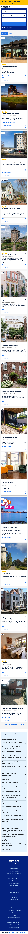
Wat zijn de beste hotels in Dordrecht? (12, 766)
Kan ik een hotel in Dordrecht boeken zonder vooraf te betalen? (12, 743)
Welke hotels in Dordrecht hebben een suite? (12, 787)
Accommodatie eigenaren (14, 910)
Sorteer (18, 33)
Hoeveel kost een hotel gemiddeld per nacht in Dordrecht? (12, 762)
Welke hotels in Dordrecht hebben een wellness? (12, 816)
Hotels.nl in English (14, 902)
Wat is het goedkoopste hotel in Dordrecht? (10, 783)
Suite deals (14, 876)
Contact (14, 913)
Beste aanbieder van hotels (14, 922)
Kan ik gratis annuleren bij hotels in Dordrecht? (11, 752)
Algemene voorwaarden (14, 917)
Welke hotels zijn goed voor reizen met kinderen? (12, 792)
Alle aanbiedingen (14, 871)
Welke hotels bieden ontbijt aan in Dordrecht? (11, 807)
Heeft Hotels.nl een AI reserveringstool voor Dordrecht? (12, 848)
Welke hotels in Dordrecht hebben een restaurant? (12, 820)
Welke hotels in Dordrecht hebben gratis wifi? (13, 802)
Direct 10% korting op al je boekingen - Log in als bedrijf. (14, 2)
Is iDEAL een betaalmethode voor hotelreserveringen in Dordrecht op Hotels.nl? (11, 757)
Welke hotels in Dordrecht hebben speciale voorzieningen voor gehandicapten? (11, 797)
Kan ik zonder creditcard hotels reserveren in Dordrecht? (10, 738)
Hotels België (14, 897)
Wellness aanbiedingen (14, 878)
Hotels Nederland (14, 894)
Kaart (11, 33)
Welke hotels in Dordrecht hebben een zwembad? (12, 811)
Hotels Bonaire (14, 899)
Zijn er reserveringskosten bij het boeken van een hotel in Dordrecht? (13, 747)
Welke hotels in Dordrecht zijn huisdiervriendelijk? (10, 774)
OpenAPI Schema (21, 932)
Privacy (14, 915)
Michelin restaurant (14, 888)
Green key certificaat (14, 883)
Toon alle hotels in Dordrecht (14, 724)
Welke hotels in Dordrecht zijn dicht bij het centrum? (12, 778)
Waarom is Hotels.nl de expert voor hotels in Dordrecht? (11, 844)
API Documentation (13, 932)
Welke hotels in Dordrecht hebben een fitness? (12, 824)
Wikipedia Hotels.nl (14, 927)
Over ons (14, 920)
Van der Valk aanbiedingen (14, 873)
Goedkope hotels (14, 881)
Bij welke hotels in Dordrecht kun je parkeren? (11, 769)
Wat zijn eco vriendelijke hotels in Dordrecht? (11, 839)
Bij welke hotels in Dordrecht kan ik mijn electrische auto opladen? (13, 835)
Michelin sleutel (14, 885)
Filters (4, 33)
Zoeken (14, 24)
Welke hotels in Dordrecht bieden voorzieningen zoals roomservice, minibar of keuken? (13, 830)
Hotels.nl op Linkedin (14, 925)
